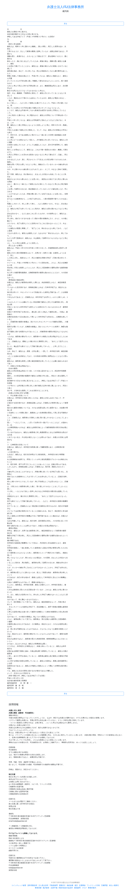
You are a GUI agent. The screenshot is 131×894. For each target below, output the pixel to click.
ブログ (84, 888)
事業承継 (38, 888)
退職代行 (62, 885)
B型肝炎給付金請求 (66, 888)
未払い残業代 (114, 885)
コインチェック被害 (18, 885)
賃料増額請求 (32, 885)
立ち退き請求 (43, 885)
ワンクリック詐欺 (93, 885)
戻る (65, 24)
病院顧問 (77, 888)
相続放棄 (70, 885)
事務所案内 (92, 888)
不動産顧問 (54, 885)
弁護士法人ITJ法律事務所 (65, 7)
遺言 (76, 885)
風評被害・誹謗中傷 (50, 888)
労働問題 (104, 885)
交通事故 (82, 885)
